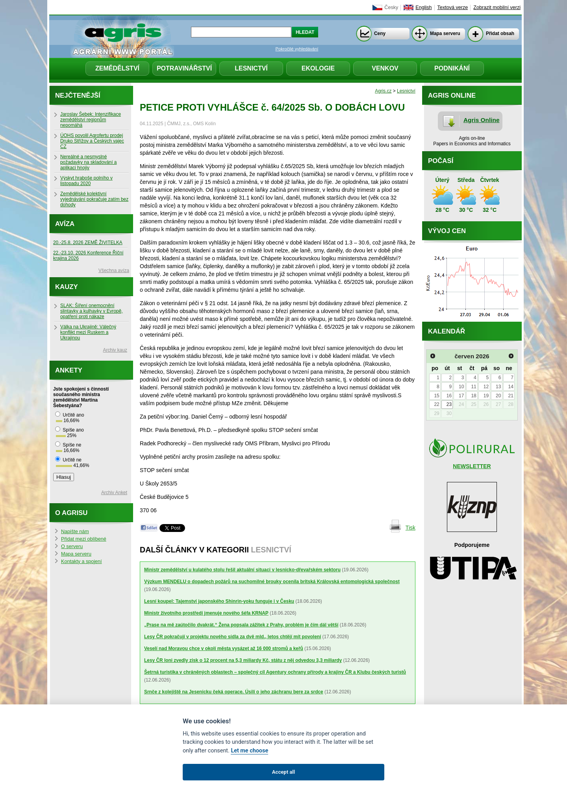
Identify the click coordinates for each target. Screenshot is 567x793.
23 (449, 404)
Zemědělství (117, 68)
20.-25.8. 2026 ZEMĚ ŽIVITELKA (87, 242)
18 (473, 395)
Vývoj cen (447, 231)
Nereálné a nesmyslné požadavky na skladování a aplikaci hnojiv (88, 162)
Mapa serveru (445, 33)
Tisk (410, 527)
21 (510, 395)
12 (486, 386)
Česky (391, 7)
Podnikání (452, 68)
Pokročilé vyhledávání (297, 48)
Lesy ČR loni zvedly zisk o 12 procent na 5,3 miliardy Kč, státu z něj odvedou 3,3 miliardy (243, 660)
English (423, 7)
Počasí (440, 161)
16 (449, 395)
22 (436, 404)
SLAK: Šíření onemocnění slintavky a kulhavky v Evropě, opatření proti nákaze (91, 311)
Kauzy (66, 287)
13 (498, 386)
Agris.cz (383, 91)
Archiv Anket (114, 492)
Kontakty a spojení (81, 561)
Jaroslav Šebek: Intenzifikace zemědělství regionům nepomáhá (90, 119)
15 (436, 395)
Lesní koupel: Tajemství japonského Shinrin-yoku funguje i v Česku (219, 601)
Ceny (379, 33)
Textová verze (452, 7)
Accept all (283, 772)
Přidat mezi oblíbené (83, 539)
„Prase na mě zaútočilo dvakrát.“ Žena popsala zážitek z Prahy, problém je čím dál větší (241, 625)
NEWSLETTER (472, 466)
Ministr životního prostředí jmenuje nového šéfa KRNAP (206, 613)
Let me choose (249, 750)
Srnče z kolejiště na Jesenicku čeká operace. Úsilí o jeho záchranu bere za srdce (233, 692)
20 (498, 395)
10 (461, 386)
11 (473, 386)
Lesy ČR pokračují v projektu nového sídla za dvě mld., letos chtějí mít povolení (232, 636)
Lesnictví (251, 68)
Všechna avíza (113, 270)
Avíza (64, 224)
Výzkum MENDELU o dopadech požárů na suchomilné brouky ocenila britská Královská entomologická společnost (272, 581)
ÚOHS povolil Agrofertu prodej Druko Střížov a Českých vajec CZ (92, 141)
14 (510, 386)
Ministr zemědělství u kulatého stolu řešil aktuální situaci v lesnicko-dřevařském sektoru (242, 570)
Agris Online (481, 120)
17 (461, 395)
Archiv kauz (115, 350)
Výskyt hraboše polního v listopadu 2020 (86, 180)
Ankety (68, 370)
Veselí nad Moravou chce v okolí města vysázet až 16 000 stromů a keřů (223, 648)
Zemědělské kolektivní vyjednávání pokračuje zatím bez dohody (94, 199)
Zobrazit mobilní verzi (497, 7)
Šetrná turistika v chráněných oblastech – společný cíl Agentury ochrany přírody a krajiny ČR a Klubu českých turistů (275, 672)
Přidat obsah (500, 33)
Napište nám (75, 531)
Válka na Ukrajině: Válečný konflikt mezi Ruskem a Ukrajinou (88, 332)
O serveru (72, 546)
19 (486, 395)
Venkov (385, 68)
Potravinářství (184, 68)
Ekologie (318, 68)
